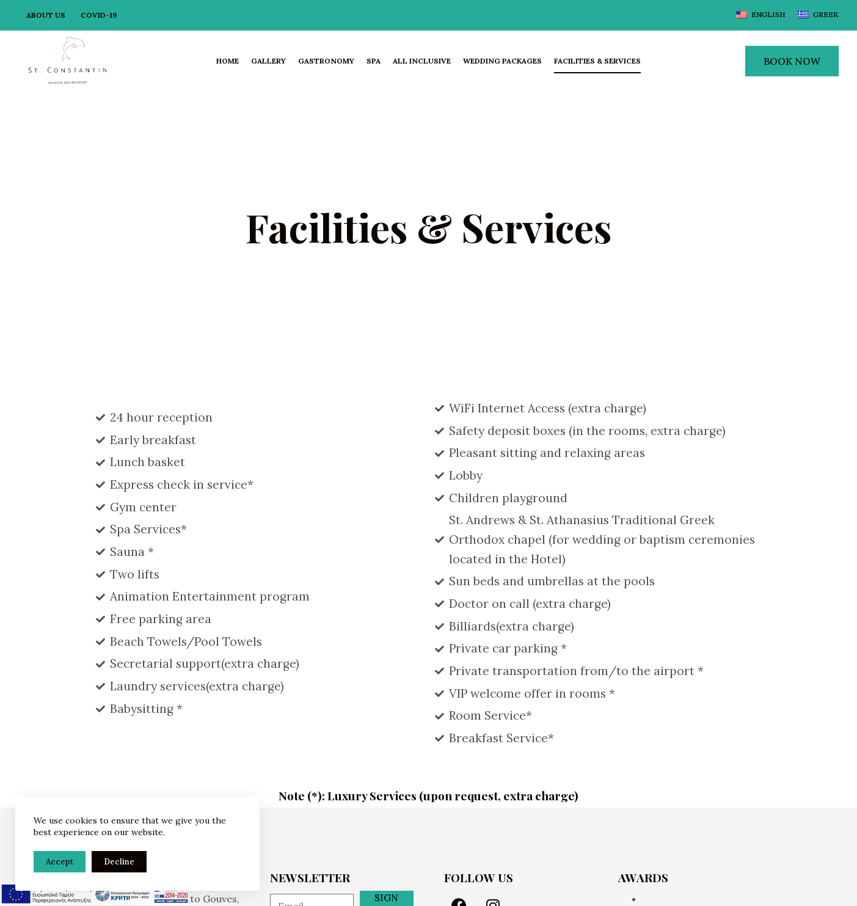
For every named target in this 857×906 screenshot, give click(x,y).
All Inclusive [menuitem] (422, 60)
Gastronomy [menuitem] (326, 60)
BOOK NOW (792, 61)
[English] (761, 15)
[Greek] (818, 15)
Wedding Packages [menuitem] (502, 60)
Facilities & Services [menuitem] (597, 60)
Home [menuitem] (227, 60)
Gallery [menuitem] (268, 60)
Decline (119, 862)
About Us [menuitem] (45, 15)
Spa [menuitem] (374, 60)
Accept (59, 862)
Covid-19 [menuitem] (99, 15)
